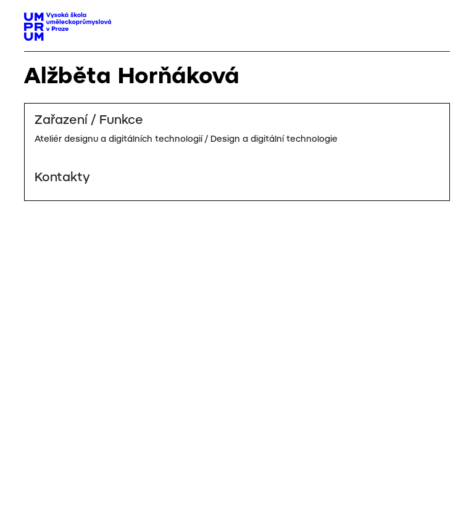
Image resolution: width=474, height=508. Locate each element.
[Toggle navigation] (436, 22)
